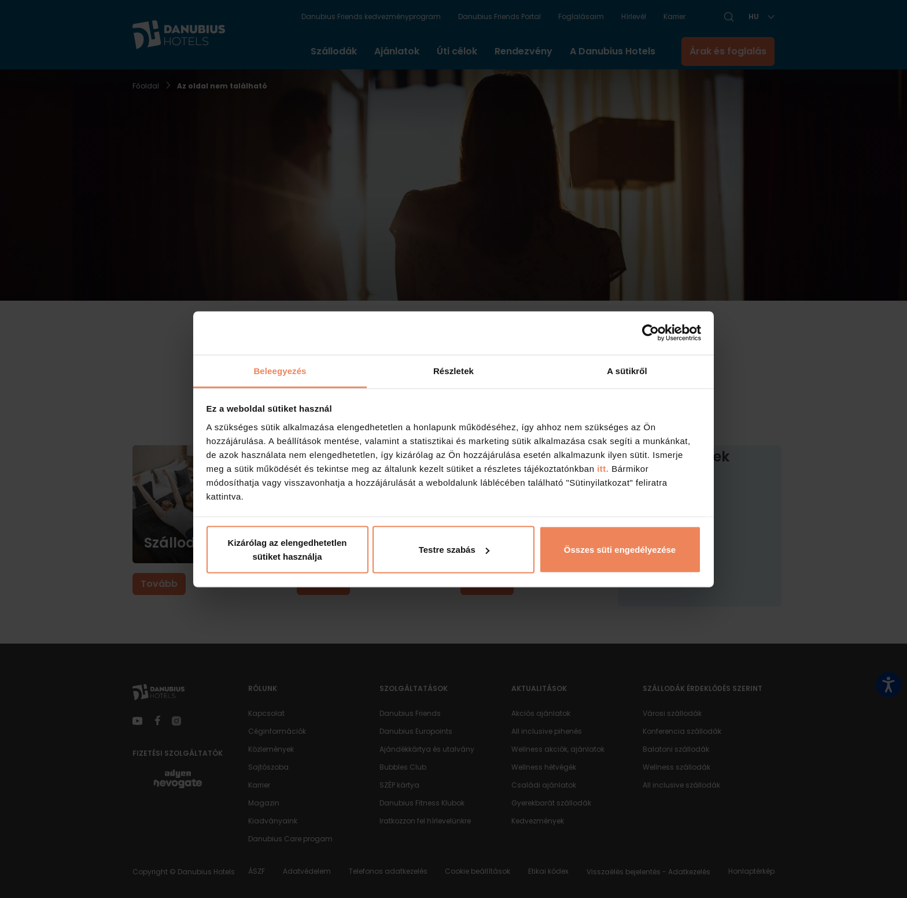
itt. (602, 468)
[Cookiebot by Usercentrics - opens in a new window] (650, 333)
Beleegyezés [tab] (279, 370)
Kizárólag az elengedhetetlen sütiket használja (287, 549)
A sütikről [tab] (627, 370)
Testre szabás (454, 550)
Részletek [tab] (453, 370)
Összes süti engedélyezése (620, 550)
